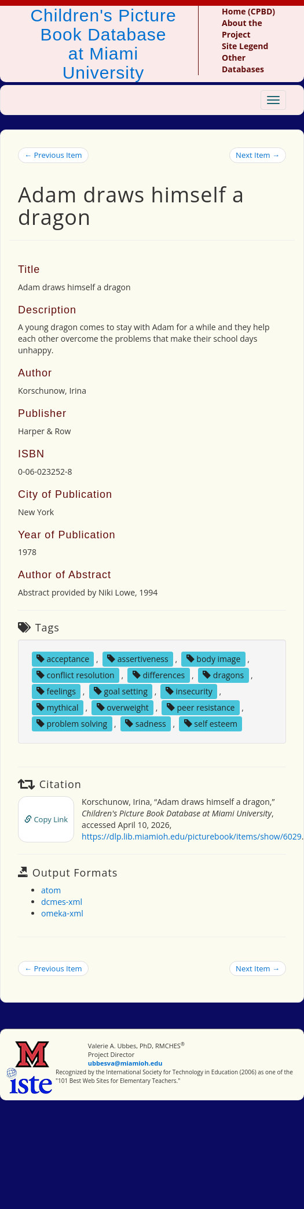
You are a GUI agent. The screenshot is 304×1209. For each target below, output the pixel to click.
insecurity (189, 691)
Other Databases (243, 63)
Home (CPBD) (248, 11)
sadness (145, 723)
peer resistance (201, 707)
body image (213, 658)
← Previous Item (53, 155)
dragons (223, 675)
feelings (56, 691)
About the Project (242, 28)
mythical (57, 707)
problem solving (71, 723)
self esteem (210, 723)
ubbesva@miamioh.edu (125, 1063)
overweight (123, 707)
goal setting (121, 691)
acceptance (62, 658)
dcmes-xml (61, 901)
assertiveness (138, 658)
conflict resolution (75, 675)
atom (51, 890)
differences (159, 675)
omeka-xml (62, 913)
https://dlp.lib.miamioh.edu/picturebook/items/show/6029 (192, 836)
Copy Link (46, 819)
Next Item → (258, 155)
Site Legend (245, 45)
